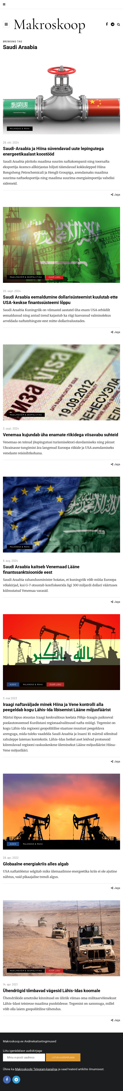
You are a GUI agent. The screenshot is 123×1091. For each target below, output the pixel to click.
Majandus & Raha (20, 128)
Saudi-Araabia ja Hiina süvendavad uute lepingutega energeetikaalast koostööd (53, 151)
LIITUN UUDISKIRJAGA (63, 1057)
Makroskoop (49, 24)
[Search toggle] (118, 24)
